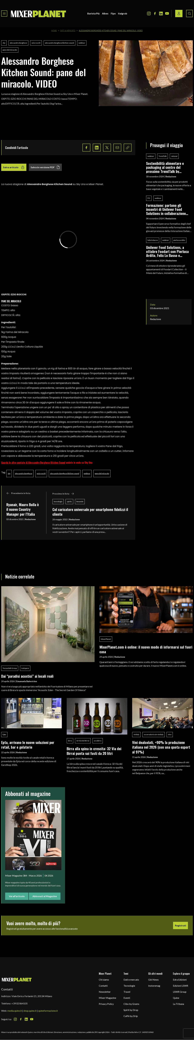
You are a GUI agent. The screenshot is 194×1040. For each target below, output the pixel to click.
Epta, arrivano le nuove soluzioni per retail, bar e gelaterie (27, 745)
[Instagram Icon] (149, 13)
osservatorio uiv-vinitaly (153, 734)
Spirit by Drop (131, 1009)
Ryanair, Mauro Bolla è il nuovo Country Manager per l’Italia (22, 509)
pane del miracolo (10, 50)
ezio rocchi (36, 43)
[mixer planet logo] (16, 979)
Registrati (180, 925)
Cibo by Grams (131, 1003)
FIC (148, 198)
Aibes (105, 13)
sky (4, 43)
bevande (79, 501)
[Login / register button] (178, 13)
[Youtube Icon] (167, 13)
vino (169, 734)
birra (70, 741)
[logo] (38, 13)
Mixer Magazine (107, 997)
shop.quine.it (30, 1010)
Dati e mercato (131, 979)
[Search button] (189, 13)
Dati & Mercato (67, 31)
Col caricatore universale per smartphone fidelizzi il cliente (90, 512)
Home (54, 31)
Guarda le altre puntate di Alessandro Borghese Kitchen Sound (33, 462)
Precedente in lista (18, 493)
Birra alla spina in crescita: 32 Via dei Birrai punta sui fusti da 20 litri (94, 751)
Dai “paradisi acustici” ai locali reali (27, 676)
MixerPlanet (106, 639)
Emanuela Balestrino (26, 681)
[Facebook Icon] (155, 13)
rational (174, 156)
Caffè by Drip (131, 1016)
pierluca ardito (179, 240)
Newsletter (105, 991)
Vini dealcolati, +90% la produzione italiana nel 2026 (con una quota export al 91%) (161, 747)
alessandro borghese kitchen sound (59, 43)
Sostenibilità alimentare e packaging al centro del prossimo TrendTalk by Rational (165, 167)
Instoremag (154, 985)
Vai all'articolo (17, 896)
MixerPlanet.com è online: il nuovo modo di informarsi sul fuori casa (145, 649)
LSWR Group (179, 991)
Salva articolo (14, 167)
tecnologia (58, 501)
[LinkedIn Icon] (161, 13)
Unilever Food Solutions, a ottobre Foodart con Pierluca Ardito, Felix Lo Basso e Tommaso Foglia (167, 251)
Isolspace (25, 668)
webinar (82, 43)
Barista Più (93, 13)
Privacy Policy (106, 1003)
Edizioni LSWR (180, 985)
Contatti (103, 985)
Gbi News (153, 979)
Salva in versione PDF (45, 167)
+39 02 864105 (20, 1003)
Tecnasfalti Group (10, 668)
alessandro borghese (18, 43)
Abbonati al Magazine (44, 896)
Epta (4, 734)
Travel (127, 991)
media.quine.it (14, 1010)
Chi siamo (104, 979)
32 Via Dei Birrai (82, 741)
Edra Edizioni (180, 979)
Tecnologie (129, 985)
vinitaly (136, 734)
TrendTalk (163, 156)
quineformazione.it (48, 1010)
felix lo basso (152, 240)
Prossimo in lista (63, 493)
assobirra (97, 741)
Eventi (127, 997)
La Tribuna (178, 1003)
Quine (176, 997)
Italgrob (122, 13)
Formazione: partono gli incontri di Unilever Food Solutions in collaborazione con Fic (166, 209)
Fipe (113, 13)
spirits (69, 501)
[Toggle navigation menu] (4, 13)
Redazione (30, 519)
